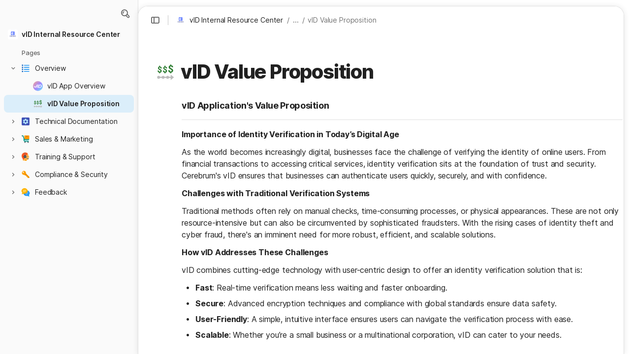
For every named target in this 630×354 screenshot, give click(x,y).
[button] (125, 14)
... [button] (296, 20)
